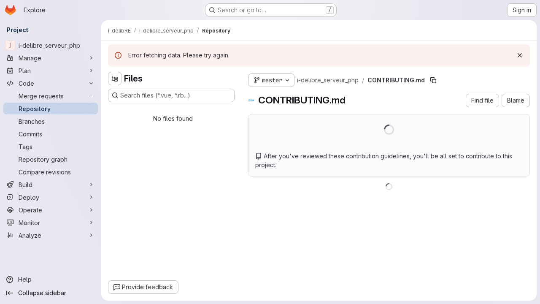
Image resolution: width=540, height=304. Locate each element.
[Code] (50, 83)
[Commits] (50, 134)
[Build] (50, 184)
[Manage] (50, 58)
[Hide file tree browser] (115, 78)
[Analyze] (50, 235)
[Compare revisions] (50, 172)
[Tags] (50, 146)
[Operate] (50, 210)
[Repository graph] (50, 159)
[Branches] (50, 121)
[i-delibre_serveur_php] (50, 45)
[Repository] (50, 108)
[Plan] (50, 70)
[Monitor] (50, 222)
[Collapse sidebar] (50, 293)
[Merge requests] (50, 96)
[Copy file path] (433, 80)
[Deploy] (50, 197)
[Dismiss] (520, 55)
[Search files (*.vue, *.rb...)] (171, 95)
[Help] (50, 279)
